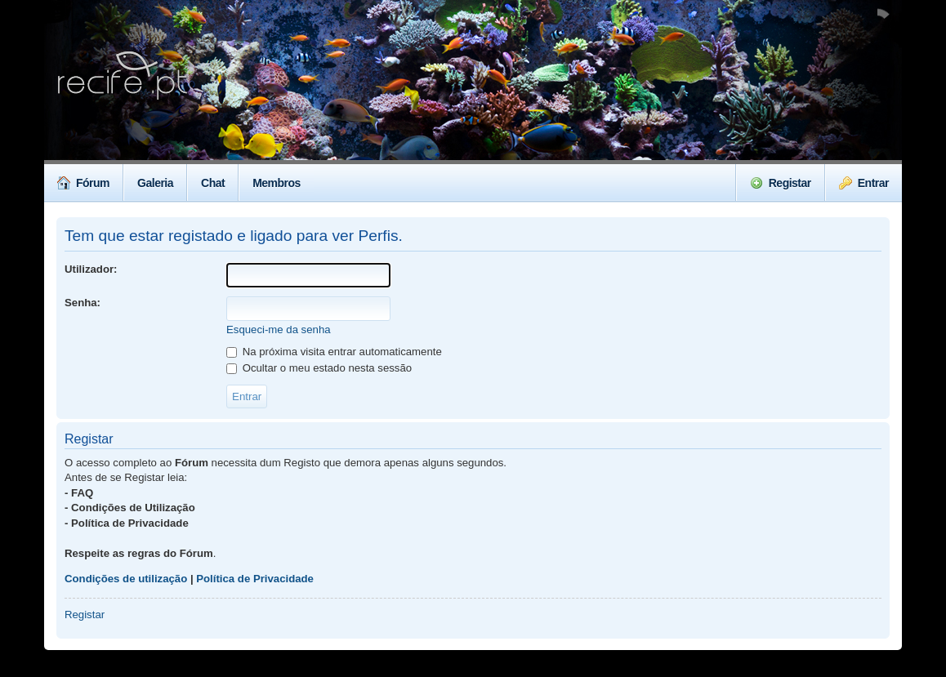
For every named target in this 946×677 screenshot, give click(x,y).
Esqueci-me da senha (278, 329)
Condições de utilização (126, 578)
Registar (780, 182)
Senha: (82, 302)
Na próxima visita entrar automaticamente (334, 351)
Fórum (83, 182)
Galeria (155, 182)
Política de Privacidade (255, 578)
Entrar (864, 182)
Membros (276, 182)
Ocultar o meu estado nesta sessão (319, 368)
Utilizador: (91, 269)
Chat (213, 182)
